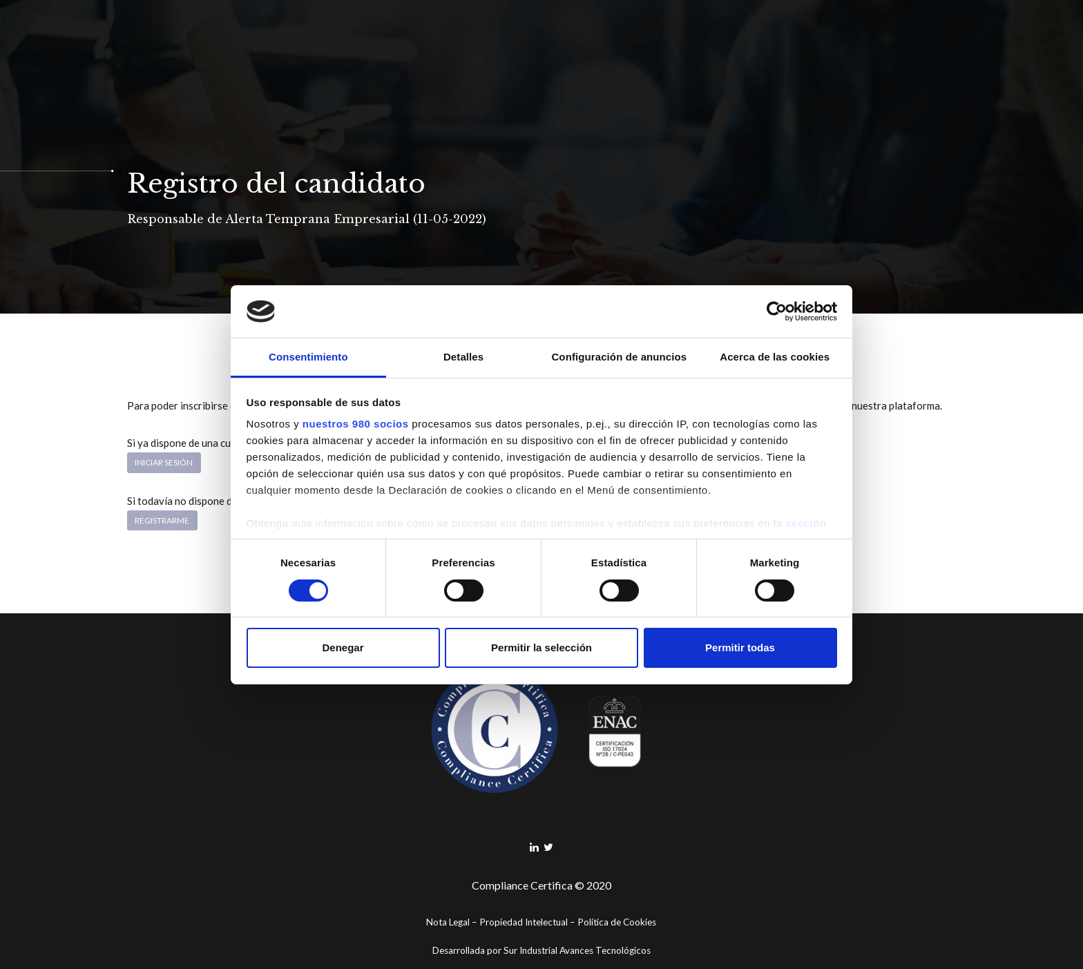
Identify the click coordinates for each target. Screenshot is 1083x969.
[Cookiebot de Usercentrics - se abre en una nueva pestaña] (776, 311)
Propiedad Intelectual (523, 922)
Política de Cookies (616, 922)
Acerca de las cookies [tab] (775, 357)
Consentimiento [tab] (308, 357)
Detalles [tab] (463, 357)
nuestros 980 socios (356, 424)
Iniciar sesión (164, 462)
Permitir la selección (541, 647)
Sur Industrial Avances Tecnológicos (577, 950)
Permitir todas (740, 647)
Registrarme (162, 520)
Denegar (342, 647)
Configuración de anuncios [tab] (619, 357)
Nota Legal (448, 922)
